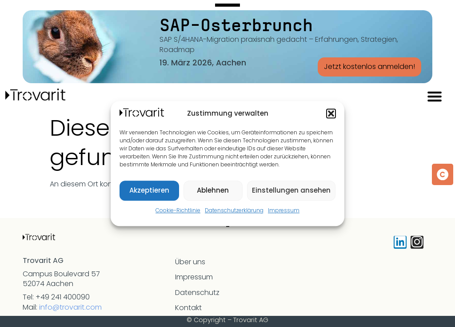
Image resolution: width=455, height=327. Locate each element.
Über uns (190, 262)
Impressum (283, 210)
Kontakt (188, 308)
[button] (331, 113)
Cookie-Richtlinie (178, 210)
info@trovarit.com (70, 307)
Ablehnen (213, 190)
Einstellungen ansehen (291, 190)
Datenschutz (197, 292)
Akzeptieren (149, 190)
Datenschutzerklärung (234, 210)
